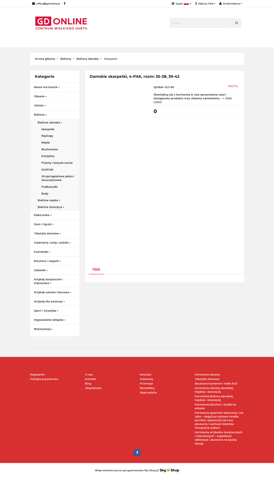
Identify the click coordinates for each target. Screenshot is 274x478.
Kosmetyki (42, 251)
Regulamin (37, 374)
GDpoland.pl (93, 388)
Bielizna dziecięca (51, 207)
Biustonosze (49, 149)
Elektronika (43, 215)
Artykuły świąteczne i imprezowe (48, 281)
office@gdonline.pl (46, 3)
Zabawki (41, 270)
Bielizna (40, 114)
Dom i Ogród (44, 224)
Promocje (146, 383)
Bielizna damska (50, 122)
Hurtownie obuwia (207, 374)
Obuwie (40, 96)
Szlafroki (47, 169)
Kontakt (90, 379)
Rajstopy (47, 135)
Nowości (145, 374)
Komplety (47, 156)
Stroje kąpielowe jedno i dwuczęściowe (57, 178)
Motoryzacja (43, 329)
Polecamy (146, 379)
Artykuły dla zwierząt (49, 301)
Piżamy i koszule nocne (57, 162)
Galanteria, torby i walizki (52, 242)
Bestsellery (147, 388)
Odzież (40, 105)
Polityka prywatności (44, 379)
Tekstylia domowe (47, 233)
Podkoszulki (49, 186)
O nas (89, 374)
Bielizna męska (49, 200)
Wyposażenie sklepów (50, 319)
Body (44, 193)
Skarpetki (47, 129)
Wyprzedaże (148, 392)
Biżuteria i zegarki (47, 261)
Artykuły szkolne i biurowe (52, 292)
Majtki (45, 142)
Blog (88, 383)
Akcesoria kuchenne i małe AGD (216, 383)
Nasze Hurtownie (47, 87)
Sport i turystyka (46, 310)
